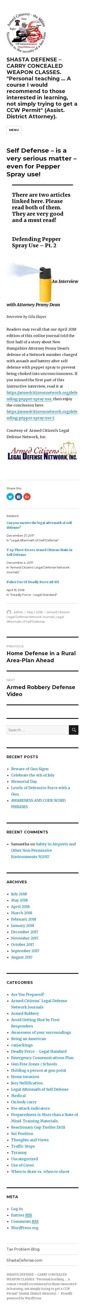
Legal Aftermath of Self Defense (39, 1089)
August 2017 (21, 957)
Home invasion (25, 1076)
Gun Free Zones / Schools (34, 1064)
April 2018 (20, 906)
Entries (21, 1215)
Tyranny (19, 1152)
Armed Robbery (25, 1013)
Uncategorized (24, 1159)
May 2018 (19, 900)
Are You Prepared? (27, 994)
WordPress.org (24, 1227)
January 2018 (22, 925)
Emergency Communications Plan (42, 1057)
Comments (25, 1221)
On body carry (23, 1102)
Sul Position (22, 1133)
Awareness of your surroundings (41, 1032)
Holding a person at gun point (38, 1070)
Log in (17, 1208)
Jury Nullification (27, 1083)
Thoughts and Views (30, 1140)
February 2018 (23, 919)
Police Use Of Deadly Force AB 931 (33, 582)
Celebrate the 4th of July (32, 775)
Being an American (28, 1038)
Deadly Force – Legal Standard (38, 1051)
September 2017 (25, 951)
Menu (14, 130)
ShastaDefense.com (24, 1260)
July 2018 (19, 894)
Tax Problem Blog (23, 1249)
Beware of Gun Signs (30, 769)
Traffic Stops (23, 1146)
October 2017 (22, 944)
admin (18, 612)
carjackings (22, 1045)
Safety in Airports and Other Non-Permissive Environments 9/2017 (43, 850)
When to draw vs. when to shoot (40, 1171)
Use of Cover (22, 1165)
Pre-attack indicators (30, 1108)
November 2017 (24, 938)
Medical (18, 1095)
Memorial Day (24, 781)
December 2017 (24, 932)
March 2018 (21, 913)
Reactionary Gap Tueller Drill (38, 1127)
